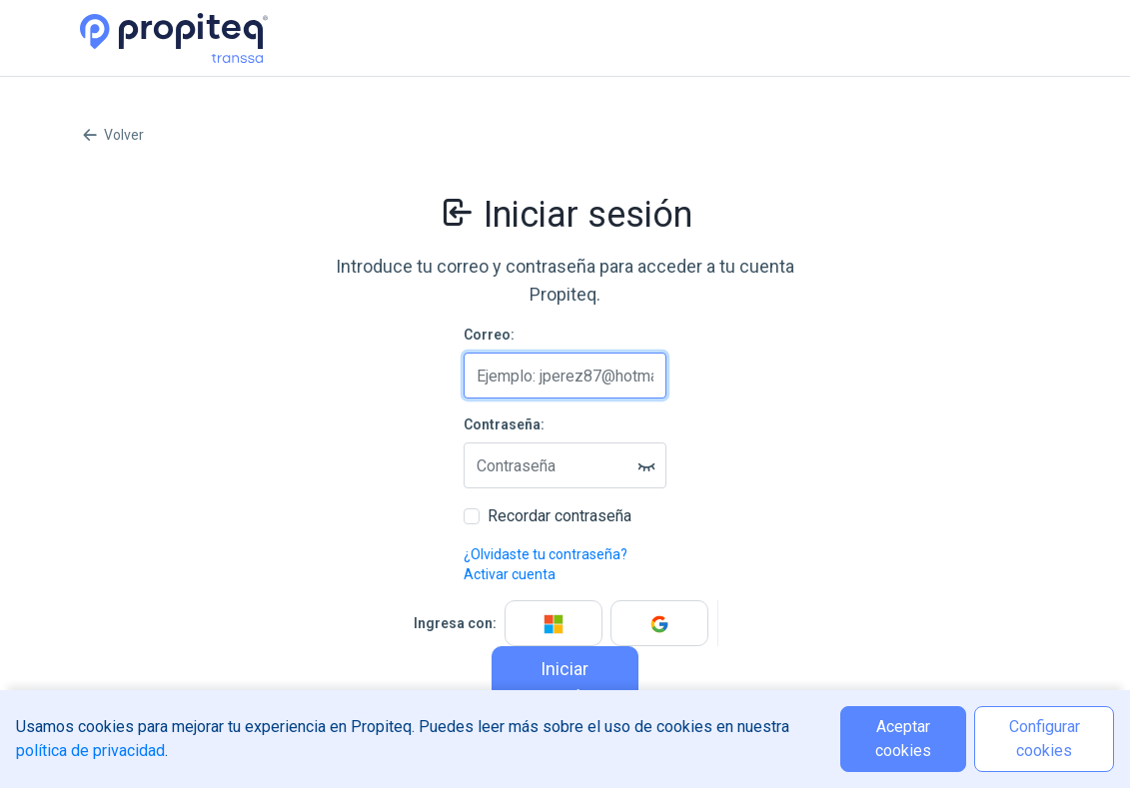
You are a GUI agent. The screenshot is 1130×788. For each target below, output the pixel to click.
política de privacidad (90, 750)
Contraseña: (504, 424)
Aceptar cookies (903, 738)
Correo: (489, 335)
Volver (112, 135)
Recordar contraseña (559, 515)
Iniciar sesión (564, 682)
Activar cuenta (510, 574)
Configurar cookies (1044, 738)
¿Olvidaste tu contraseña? (545, 554)
